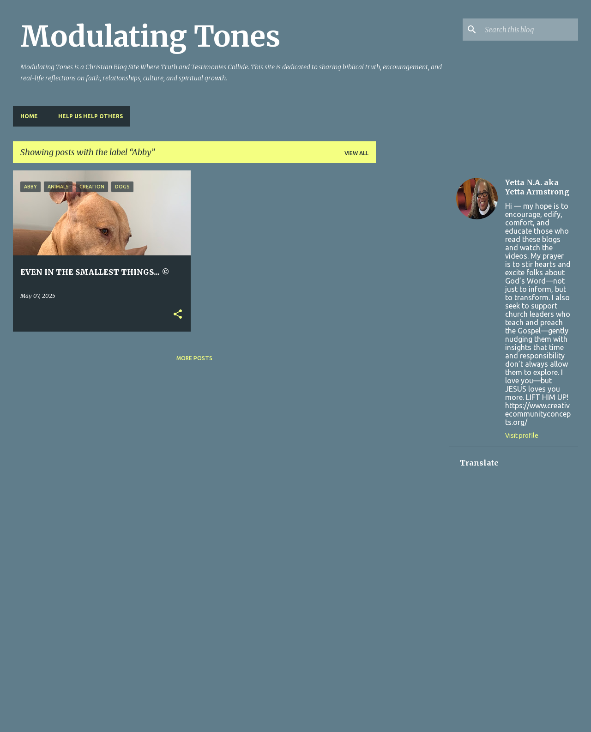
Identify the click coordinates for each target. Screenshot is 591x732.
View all (356, 153)
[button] (177, 315)
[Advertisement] (412, 309)
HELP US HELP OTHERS (90, 116)
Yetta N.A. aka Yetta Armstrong (537, 187)
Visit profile (521, 435)
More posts (194, 358)
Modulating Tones (150, 36)
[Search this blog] (529, 29)
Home (29, 116)
